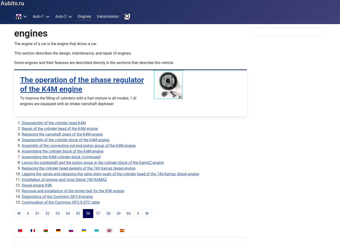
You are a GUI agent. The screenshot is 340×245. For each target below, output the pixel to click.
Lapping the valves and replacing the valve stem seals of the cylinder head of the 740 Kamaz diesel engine (110, 174)
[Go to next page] (138, 213)
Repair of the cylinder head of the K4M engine (60, 128)
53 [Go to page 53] (57, 213)
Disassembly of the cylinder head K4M (54, 123)
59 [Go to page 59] (118, 213)
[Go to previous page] (28, 213)
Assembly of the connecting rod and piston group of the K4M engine (79, 145)
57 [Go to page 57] (98, 213)
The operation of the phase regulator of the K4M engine (82, 84)
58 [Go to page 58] (108, 213)
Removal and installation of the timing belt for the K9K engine (73, 191)
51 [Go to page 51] (37, 213)
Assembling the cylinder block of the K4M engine (62, 151)
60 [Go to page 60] (129, 213)
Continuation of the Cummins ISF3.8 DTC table (61, 202)
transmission (108, 16)
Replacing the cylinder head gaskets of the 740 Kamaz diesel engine (79, 168)
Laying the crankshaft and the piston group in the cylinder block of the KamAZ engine (93, 162)
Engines (84, 16)
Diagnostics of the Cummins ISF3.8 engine (57, 196)
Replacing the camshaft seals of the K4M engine (62, 134)
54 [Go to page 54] (68, 213)
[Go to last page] (147, 213)
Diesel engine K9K (37, 185)
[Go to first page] (19, 213)
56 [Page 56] (88, 213)
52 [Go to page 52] (47, 213)
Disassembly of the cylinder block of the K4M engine (66, 140)
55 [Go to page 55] (78, 213)
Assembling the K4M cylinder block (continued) (61, 157)
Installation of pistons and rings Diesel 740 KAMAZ (64, 179)
